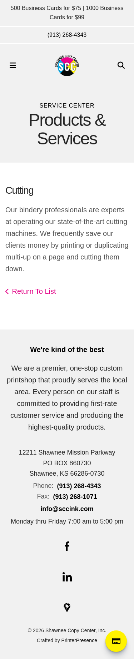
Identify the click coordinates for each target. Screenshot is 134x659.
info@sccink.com (67, 508)
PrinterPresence (79, 640)
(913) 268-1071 (75, 496)
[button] (12, 65)
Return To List (34, 291)
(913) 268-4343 (67, 35)
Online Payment (116, 641)
